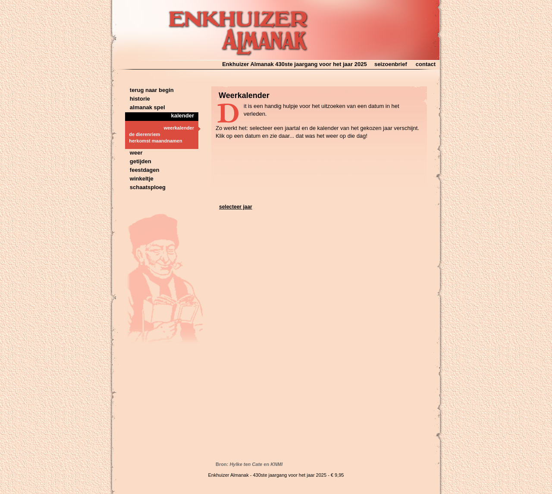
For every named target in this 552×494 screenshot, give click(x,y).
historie (137, 98)
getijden (138, 161)
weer (133, 152)
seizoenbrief (390, 64)
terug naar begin (149, 90)
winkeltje (139, 178)
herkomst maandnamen (153, 140)
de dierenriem (142, 134)
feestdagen (142, 170)
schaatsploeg (145, 187)
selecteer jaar (235, 207)
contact (426, 64)
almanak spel (145, 107)
